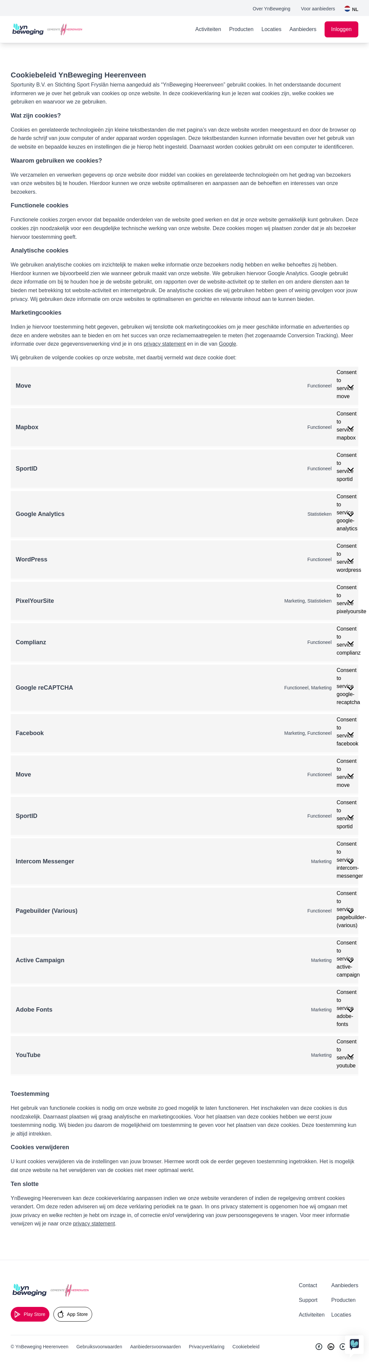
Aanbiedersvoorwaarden (155, 1346)
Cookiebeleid (245, 1346)
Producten (241, 29)
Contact (308, 1285)
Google (227, 344)
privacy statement (164, 344)
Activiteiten (208, 29)
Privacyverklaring (206, 1346)
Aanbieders (303, 29)
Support (308, 1300)
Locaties (271, 29)
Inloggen (341, 29)
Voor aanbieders (318, 8)
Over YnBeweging (272, 8)
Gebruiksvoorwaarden (99, 1346)
